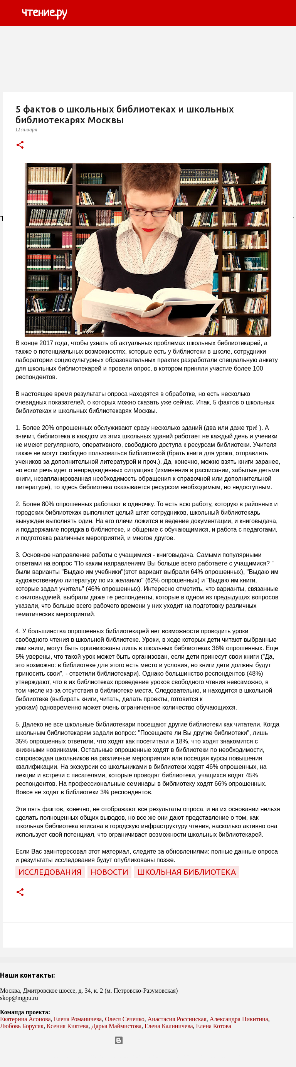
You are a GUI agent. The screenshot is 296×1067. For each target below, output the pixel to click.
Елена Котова (213, 1026)
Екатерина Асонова (25, 1019)
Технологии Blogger (148, 1040)
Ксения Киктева (68, 1026)
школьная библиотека (186, 871)
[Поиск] (77, 13)
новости (109, 871)
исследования (50, 871)
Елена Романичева (78, 1019)
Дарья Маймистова (117, 1026)
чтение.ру (44, 13)
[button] (20, 145)
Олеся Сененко (125, 1019)
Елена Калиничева (169, 1026)
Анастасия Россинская (177, 1019)
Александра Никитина (239, 1019)
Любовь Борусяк (22, 1026)
